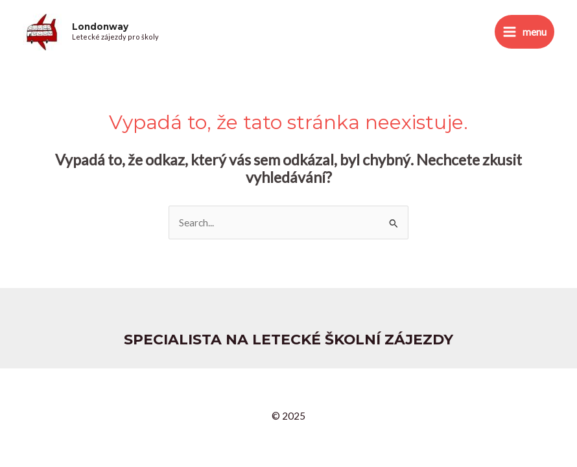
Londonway (100, 26)
